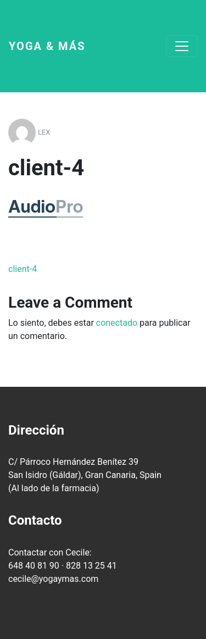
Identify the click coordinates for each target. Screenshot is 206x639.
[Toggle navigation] (181, 46)
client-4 (22, 269)
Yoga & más (47, 46)
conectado (116, 323)
